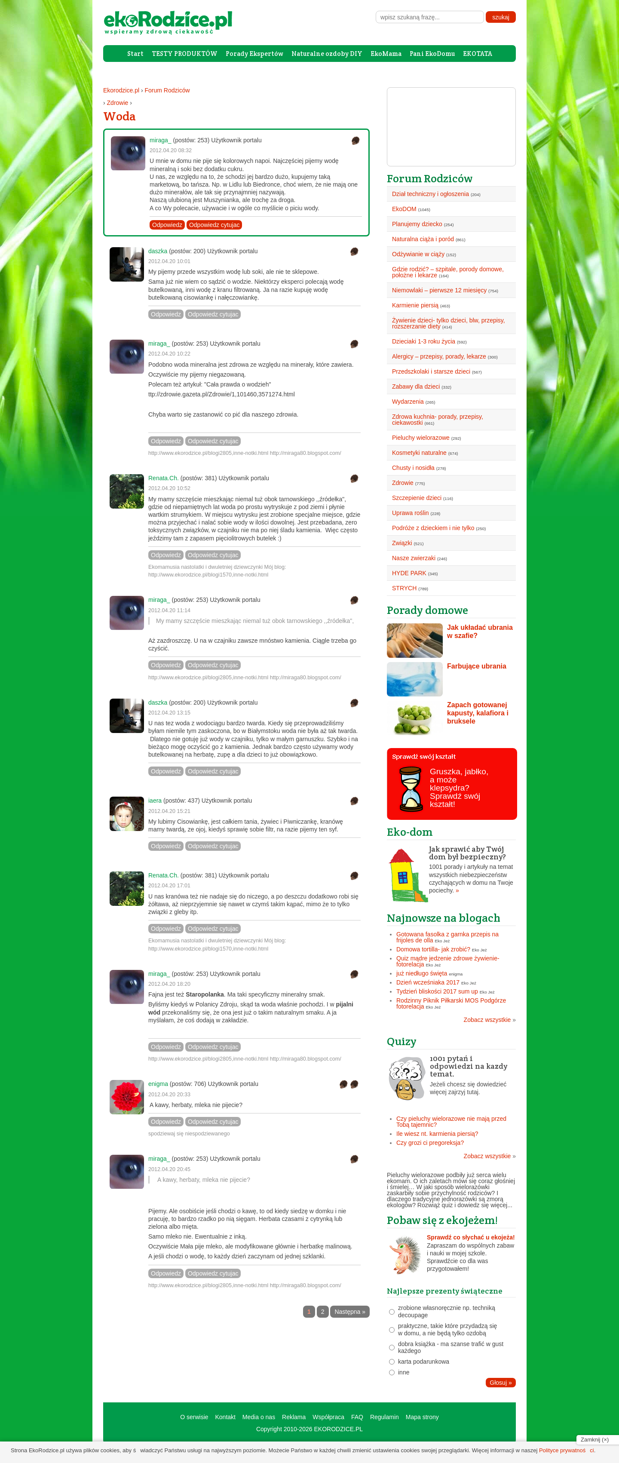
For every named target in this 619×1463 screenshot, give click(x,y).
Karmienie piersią (415, 305)
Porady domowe (427, 610)
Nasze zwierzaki (413, 558)
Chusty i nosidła (413, 467)
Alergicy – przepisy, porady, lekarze (439, 356)
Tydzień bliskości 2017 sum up (437, 991)
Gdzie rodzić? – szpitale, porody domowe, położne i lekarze (448, 272)
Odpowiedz (167, 224)
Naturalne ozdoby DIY (326, 53)
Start (135, 53)
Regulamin (384, 1417)
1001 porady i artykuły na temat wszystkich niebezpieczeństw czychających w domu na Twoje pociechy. (451, 869)
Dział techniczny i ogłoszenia (430, 193)
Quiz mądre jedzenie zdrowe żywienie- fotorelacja (447, 961)
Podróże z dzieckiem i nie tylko (433, 527)
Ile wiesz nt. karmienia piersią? (437, 1133)
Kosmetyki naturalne (419, 452)
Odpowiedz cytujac (214, 224)
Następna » (349, 1311)
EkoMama (386, 53)
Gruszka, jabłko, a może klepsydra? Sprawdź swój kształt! (459, 787)
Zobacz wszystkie (490, 1020)
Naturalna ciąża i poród (423, 239)
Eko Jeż (442, 941)
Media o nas (258, 1417)
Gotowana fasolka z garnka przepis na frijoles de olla (447, 937)
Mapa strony (422, 1417)
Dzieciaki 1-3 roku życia (423, 341)
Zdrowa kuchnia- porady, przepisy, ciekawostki (437, 419)
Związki (402, 543)
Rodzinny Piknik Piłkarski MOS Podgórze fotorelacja (451, 1003)
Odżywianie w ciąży (418, 254)
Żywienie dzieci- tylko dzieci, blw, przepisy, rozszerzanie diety (448, 323)
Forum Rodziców (167, 90)
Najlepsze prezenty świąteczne (445, 1291)
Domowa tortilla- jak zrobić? (433, 949)
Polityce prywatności (566, 1450)
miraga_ (161, 140)
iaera (155, 800)
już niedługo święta (421, 973)
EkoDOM (404, 208)
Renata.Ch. (163, 478)
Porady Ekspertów (254, 53)
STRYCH (404, 588)
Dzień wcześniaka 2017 (428, 982)
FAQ (357, 1417)
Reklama (294, 1417)
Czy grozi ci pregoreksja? (430, 1142)
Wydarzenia (408, 401)
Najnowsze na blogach (443, 918)
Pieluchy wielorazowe (421, 437)
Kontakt (225, 1417)
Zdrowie (118, 102)
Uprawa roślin (410, 512)
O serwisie (194, 1417)
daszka (157, 251)
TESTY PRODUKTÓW (185, 53)
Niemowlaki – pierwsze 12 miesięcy (439, 290)
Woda (119, 116)
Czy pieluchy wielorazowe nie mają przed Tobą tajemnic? (451, 1121)
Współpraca (328, 1417)
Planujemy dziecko (417, 224)
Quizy (402, 1041)
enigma (158, 1083)
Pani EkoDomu (432, 53)
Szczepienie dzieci (416, 497)
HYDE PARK (409, 573)
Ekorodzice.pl (121, 90)
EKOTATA (477, 53)
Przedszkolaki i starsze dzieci (431, 371)
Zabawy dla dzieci (416, 386)
